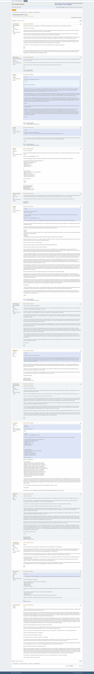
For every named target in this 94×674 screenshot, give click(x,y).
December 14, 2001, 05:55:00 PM (28, 148)
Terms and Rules (77, 672)
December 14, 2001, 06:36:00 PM (28, 193)
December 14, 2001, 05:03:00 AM (28, 127)
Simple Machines (19, 672)
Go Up (13, 661)
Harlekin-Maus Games (26, 601)
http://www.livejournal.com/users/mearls (33, 145)
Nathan (14, 148)
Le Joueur (15, 423)
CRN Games (25, 202)
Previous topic (74, 17)
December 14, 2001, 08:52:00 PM (28, 350)
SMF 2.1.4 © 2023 (13, 672)
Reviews (70, 4)
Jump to (66, 665)
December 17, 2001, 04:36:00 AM (28, 571)
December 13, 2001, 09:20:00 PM (28, 57)
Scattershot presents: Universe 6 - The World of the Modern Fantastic (44, 490)
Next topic (80, 17)
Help (73, 672)
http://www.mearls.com (30, 144)
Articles (60, 4)
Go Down (14, 20)
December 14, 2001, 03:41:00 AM (28, 74)
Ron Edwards (16, 23)
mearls (14, 74)
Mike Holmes (16, 57)
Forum (64, 4)
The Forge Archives (18, 4)
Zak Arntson (15, 571)
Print (81, 20)
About (56, 4)
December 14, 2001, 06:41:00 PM (28, 206)
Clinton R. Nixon (16, 193)
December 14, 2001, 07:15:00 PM (28, 303)
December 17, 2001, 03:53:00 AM (28, 542)
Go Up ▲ (81, 672)
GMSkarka (15, 350)
